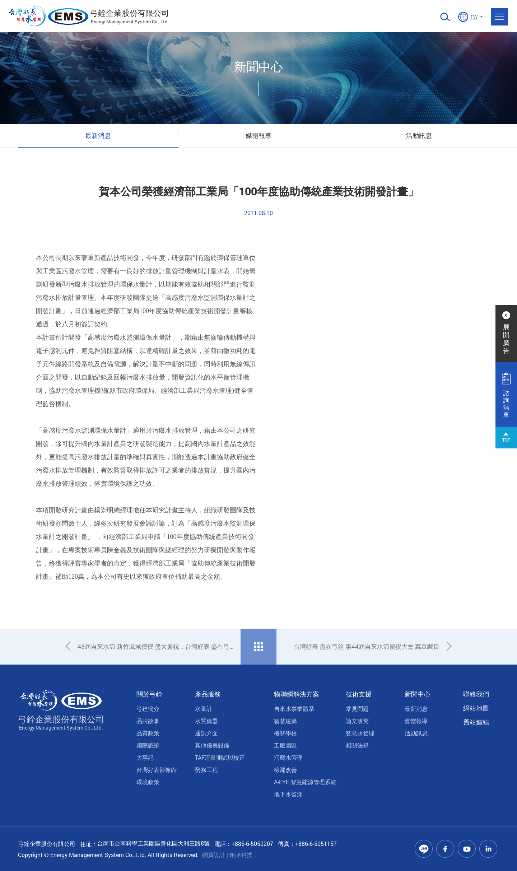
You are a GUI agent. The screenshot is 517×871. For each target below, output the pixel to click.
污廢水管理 (288, 757)
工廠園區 (285, 745)
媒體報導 (258, 135)
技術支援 (359, 694)
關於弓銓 (149, 694)
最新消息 (98, 135)
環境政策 (147, 782)
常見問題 (357, 708)
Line (424, 849)
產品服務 (208, 694)
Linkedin (488, 849)
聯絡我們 (476, 694)
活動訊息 (419, 135)
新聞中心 (417, 694)
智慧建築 (285, 721)
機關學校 (285, 733)
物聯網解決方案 (296, 694)
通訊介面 (206, 733)
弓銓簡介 (147, 708)
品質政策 (147, 733)
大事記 (145, 757)
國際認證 (147, 745)
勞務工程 (206, 769)
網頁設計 (213, 854)
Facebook (445, 849)
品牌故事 (147, 721)
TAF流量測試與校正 (220, 757)
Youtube (467, 849)
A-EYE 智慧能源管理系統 (305, 782)
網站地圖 (476, 708)
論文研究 (357, 721)
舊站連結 (476, 722)
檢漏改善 (285, 769)
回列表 (258, 647)
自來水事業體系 (294, 708)
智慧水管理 (360, 733)
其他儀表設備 (212, 745)
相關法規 (357, 745)
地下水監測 (288, 794)
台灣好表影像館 (156, 769)
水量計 (203, 708)
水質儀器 (206, 721)
